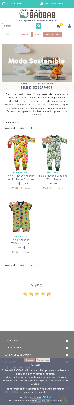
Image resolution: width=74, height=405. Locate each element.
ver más (37, 317)
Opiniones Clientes (37, 279)
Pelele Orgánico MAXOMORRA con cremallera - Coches (20, 243)
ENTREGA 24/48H (14, 4)
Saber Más (43, 361)
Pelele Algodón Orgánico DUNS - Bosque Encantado (53, 179)
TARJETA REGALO (53, 34)
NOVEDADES (24, 34)
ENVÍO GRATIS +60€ (54, 4)
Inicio (24, 84)
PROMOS (38, 34)
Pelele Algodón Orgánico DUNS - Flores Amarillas (21, 177)
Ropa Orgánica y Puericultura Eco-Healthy (37, 21)
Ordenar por (12, 123)
